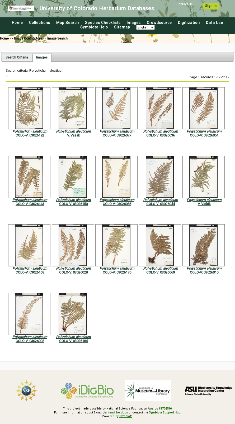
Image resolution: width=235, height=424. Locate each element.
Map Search (67, 23)
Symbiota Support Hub (164, 412)
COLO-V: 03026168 (30, 272)
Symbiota (125, 416)
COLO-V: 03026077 (117, 135)
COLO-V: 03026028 (73, 272)
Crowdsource (159, 23)
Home (17, 23)
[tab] (17, 57)
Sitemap (122, 27)
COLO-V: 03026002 (30, 341)
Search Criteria (17, 57)
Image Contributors (28, 38)
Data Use (214, 23)
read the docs (118, 412)
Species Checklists (103, 23)
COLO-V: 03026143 (30, 204)
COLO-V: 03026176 (117, 272)
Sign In (211, 6)
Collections (39, 23)
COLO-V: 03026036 (160, 135)
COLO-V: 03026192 (30, 135)
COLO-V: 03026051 (204, 135)
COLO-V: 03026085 (117, 204)
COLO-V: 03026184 (73, 341)
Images (134, 23)
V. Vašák (73, 135)
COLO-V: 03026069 (160, 272)
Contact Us (184, 4)
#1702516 (165, 408)
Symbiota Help (94, 27)
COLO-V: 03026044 (160, 204)
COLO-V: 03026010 (204, 272)
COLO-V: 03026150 (73, 204)
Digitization (189, 23)
